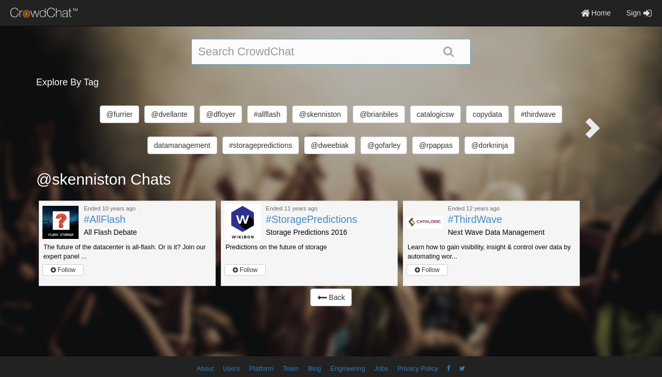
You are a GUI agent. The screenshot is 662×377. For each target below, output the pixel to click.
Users (231, 368)
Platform (261, 368)
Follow (63, 270)
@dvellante (169, 114)
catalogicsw (435, 114)
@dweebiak (330, 145)
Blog (314, 368)
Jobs (381, 368)
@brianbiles (378, 114)
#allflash (267, 114)
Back (331, 297)
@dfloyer (220, 114)
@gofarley (383, 145)
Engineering (347, 368)
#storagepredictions (260, 145)
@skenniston (320, 114)
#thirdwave (538, 114)
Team (291, 368)
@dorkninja (489, 145)
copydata (487, 114)
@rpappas (436, 145)
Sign (639, 13)
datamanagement (182, 145)
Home (596, 13)
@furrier (120, 114)
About (205, 368)
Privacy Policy (418, 368)
